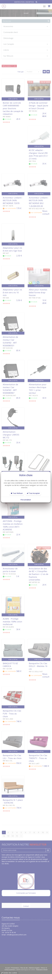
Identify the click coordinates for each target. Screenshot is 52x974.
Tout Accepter (33, 493)
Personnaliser (26, 500)
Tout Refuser (17, 493)
